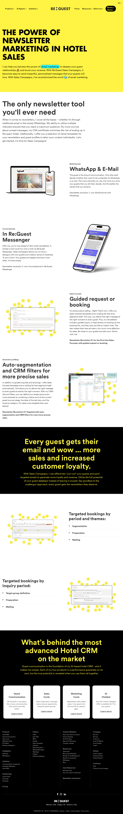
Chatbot (35, 754)
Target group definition (18, 593)
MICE (34, 739)
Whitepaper (66, 760)
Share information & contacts (71, 734)
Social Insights (97, 743)
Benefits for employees (69, 758)
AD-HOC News (67, 739)
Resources (86, 9)
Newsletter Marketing (8, 766)
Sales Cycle (5, 739)
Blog (64, 762)
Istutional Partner (98, 756)
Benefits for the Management (71, 756)
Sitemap (61, 811)
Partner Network (98, 758)
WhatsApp (36, 752)
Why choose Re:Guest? (69, 753)
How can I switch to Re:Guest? (72, 772)
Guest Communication (9, 737)
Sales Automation (38, 747)
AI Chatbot (5, 743)
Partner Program (98, 753)
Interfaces (5, 753)
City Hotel (5, 779)
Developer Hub (67, 770)
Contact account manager (100, 768)
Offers (34, 734)
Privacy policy (85, 811)
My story (95, 734)
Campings (5, 781)
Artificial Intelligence (39, 756)
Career (95, 745)
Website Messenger (38, 750)
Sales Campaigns (38, 743)
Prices (77, 9)
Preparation (78, 533)
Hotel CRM (5, 734)
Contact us (96, 739)
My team (95, 737)
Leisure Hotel (6, 776)
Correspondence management (11, 764)
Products (9, 9)
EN (119, 3)
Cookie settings (75, 811)
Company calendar (68, 743)
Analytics (35, 745)
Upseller (35, 741)
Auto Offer (36, 737)
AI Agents (21, 9)
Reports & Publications (69, 741)
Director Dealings (68, 737)
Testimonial (66, 751)
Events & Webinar (98, 741)
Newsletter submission (71, 778)
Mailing (76, 539)
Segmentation (79, 526)
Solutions (32, 9)
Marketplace (6, 756)
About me (97, 9)
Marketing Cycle (7, 741)
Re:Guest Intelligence (8, 745)
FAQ (94, 766)
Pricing (5, 786)
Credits (67, 811)
